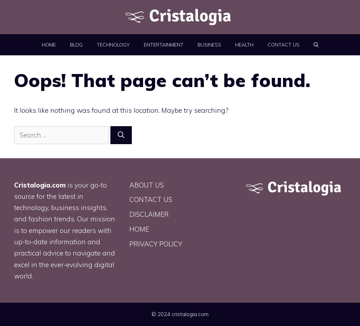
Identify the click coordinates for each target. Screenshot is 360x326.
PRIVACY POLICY (155, 244)
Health (244, 45)
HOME (49, 45)
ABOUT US (146, 185)
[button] (316, 44)
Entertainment (164, 45)
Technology (113, 45)
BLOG (76, 45)
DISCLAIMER (149, 214)
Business (209, 45)
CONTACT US (284, 45)
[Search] (121, 135)
